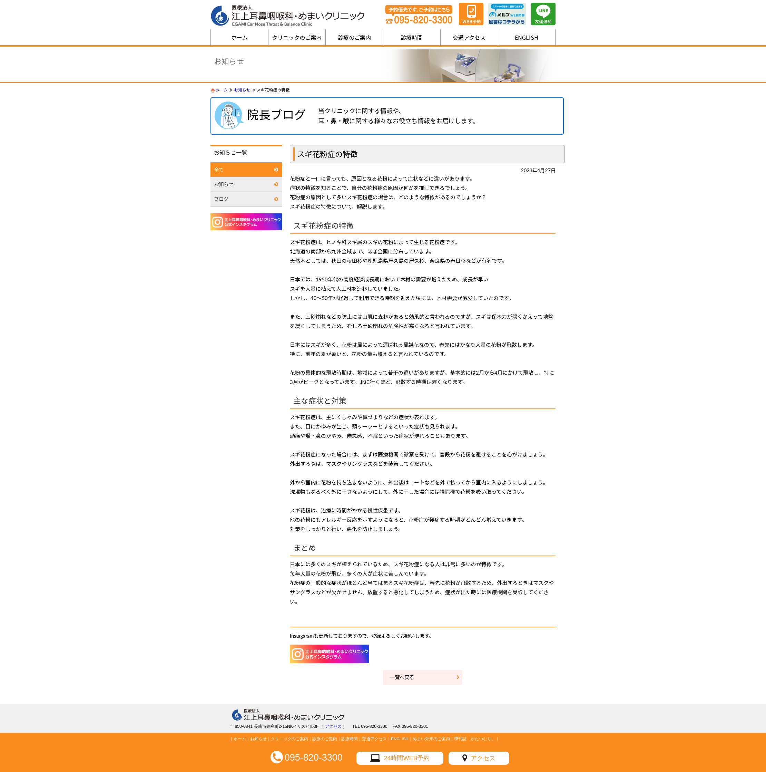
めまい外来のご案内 (431, 739)
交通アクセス (469, 37)
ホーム (239, 37)
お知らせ (242, 90)
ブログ (221, 199)
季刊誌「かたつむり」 (474, 739)
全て (219, 170)
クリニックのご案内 (297, 37)
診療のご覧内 (324, 739)
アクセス (483, 758)
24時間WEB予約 (407, 758)
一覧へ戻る (402, 677)
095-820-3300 (314, 757)
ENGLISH (526, 37)
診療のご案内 (354, 37)
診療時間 (412, 37)
